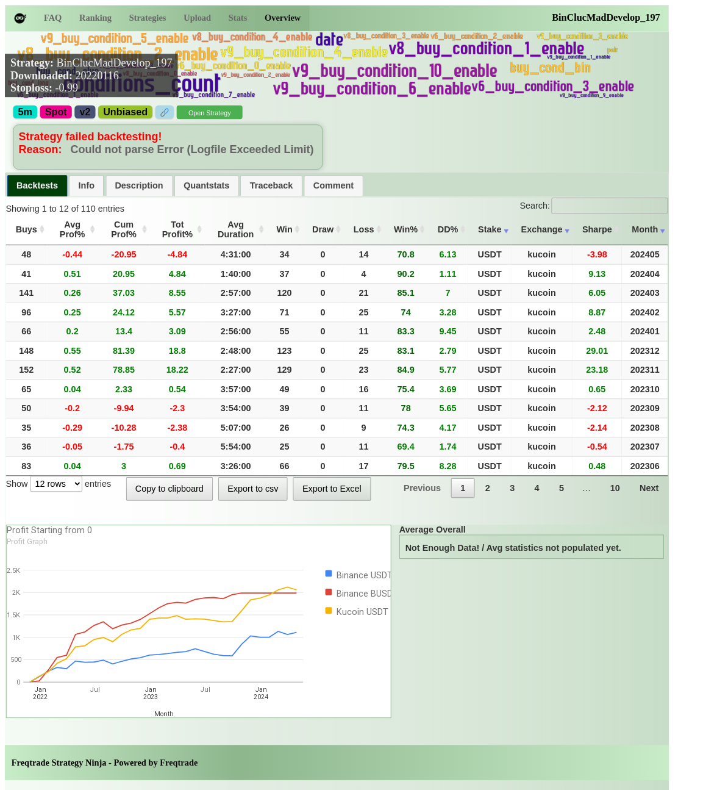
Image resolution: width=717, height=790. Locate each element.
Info (87, 185)
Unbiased (125, 112)
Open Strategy (209, 113)
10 (615, 487)
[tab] (37, 185)
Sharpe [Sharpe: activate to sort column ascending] (597, 229)
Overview (283, 18)
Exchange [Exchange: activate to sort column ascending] (542, 229)
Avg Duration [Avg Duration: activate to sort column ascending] (236, 229)
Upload (197, 18)
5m (25, 112)
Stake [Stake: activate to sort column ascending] (489, 229)
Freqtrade (179, 762)
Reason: (42, 149)
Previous (422, 487)
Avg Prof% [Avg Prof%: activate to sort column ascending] (72, 229)
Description (139, 185)
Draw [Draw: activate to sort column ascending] (323, 229)
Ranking (95, 18)
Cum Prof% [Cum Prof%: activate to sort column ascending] (124, 229)
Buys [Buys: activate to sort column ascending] (26, 229)
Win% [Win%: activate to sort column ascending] (406, 229)
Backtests (37, 185)
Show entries (58, 483)
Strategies (147, 18)
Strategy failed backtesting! (90, 137)
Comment (333, 185)
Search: (593, 205)
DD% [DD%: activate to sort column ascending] (448, 229)
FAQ (53, 18)
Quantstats (206, 185)
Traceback (271, 185)
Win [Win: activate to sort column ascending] (285, 229)
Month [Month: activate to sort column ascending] (645, 229)
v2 (84, 112)
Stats (238, 18)
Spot (56, 112)
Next (649, 487)
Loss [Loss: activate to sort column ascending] (364, 229)
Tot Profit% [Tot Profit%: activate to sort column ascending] (177, 229)
